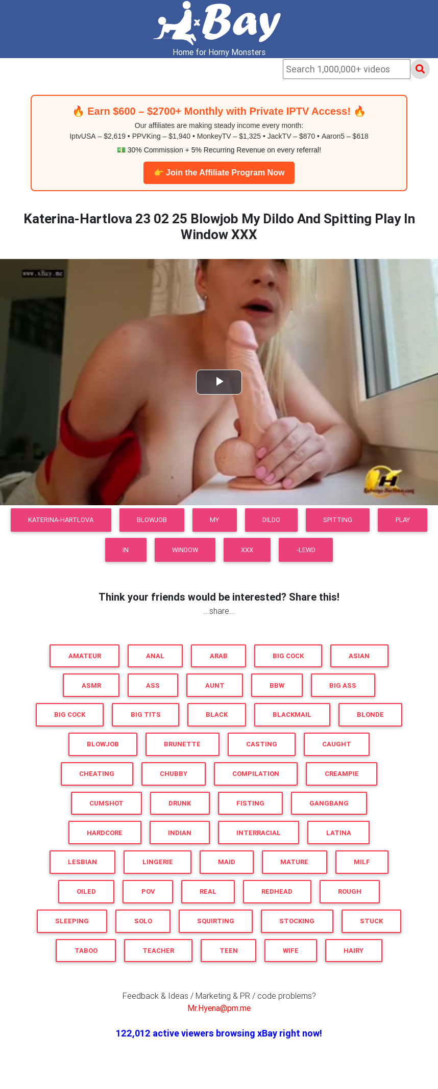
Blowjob (152, 519)
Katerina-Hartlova (60, 519)
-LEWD (306, 550)
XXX (247, 550)
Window (185, 550)
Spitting (337, 519)
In (126, 550)
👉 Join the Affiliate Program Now (219, 172)
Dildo (271, 519)
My (214, 519)
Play (403, 519)
